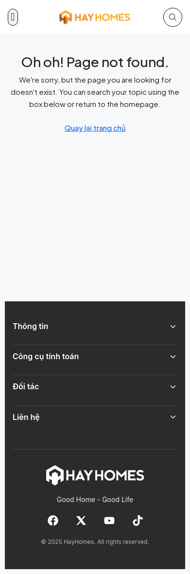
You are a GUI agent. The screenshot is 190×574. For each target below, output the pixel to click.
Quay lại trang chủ (95, 127)
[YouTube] (109, 520)
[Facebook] (53, 520)
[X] (81, 520)
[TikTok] (137, 520)
